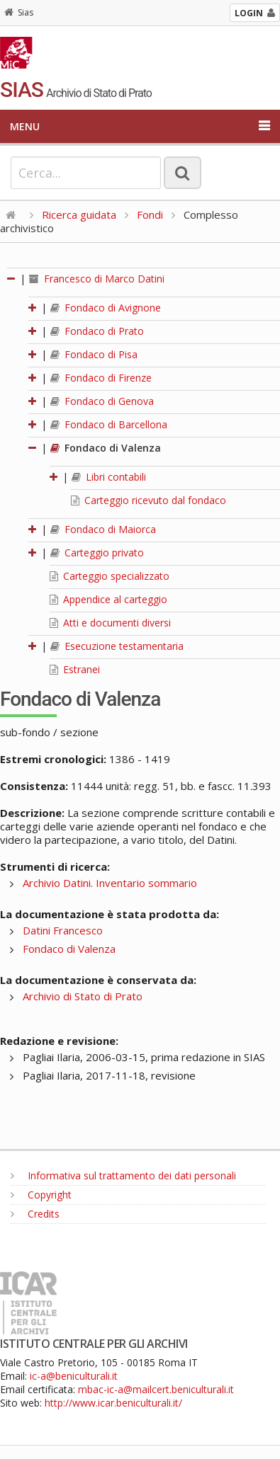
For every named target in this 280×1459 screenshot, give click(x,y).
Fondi (150, 214)
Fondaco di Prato (97, 331)
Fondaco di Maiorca (103, 529)
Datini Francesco (63, 930)
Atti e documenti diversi (110, 622)
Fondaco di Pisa (94, 354)
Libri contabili (109, 477)
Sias (18, 12)
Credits (35, 1213)
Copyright (41, 1194)
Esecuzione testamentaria (117, 646)
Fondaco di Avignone (105, 307)
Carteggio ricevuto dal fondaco (148, 500)
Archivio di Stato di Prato (82, 996)
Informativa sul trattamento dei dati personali (123, 1175)
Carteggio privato (97, 552)
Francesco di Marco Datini (96, 278)
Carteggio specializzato (109, 576)
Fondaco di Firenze (101, 377)
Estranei (75, 669)
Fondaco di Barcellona (108, 424)
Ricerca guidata (79, 214)
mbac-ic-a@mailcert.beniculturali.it (156, 1389)
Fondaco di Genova (102, 401)
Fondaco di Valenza (105, 447)
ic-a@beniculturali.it (74, 1376)
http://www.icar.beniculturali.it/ (113, 1402)
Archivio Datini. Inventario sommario (110, 883)
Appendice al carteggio (108, 599)
